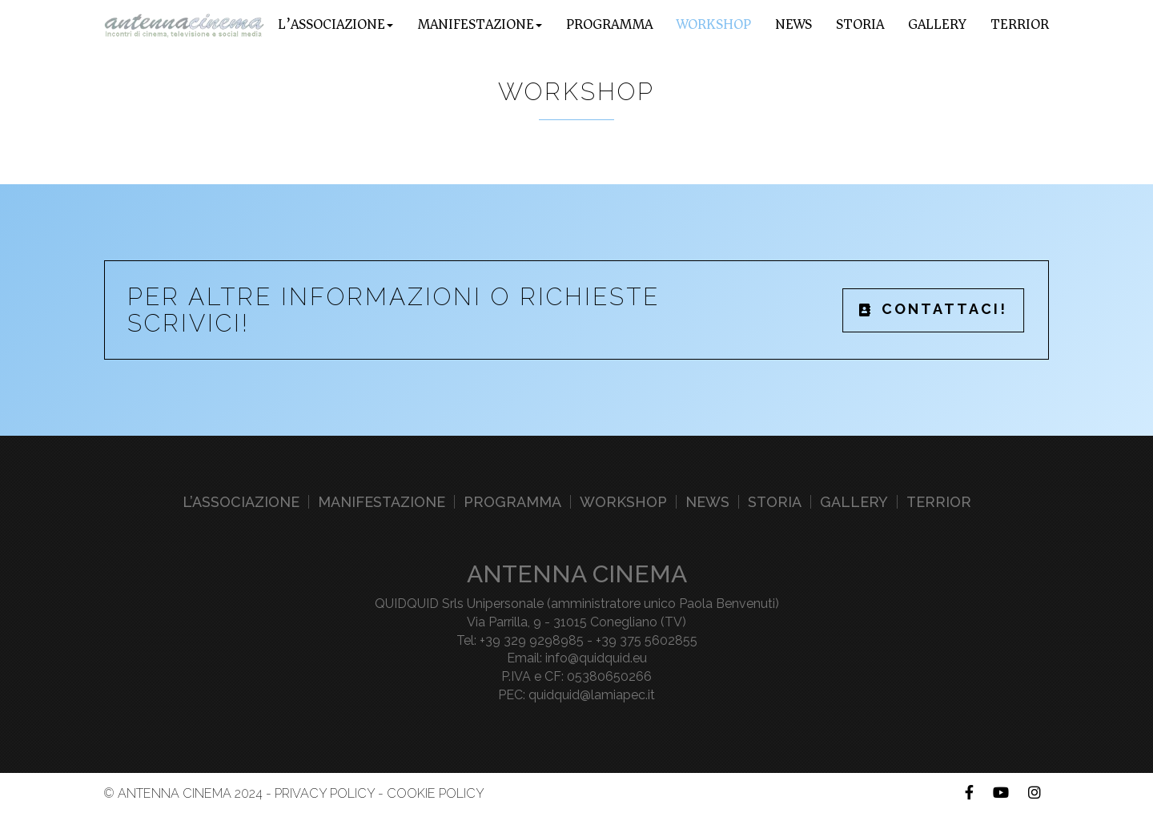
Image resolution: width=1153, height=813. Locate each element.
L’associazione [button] (335, 24)
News (793, 24)
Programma (609, 24)
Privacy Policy (325, 793)
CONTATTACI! (934, 308)
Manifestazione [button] (479, 24)
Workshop (714, 24)
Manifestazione (381, 501)
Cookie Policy (435, 793)
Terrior (1019, 24)
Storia (860, 24)
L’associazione (241, 501)
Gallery (937, 24)
